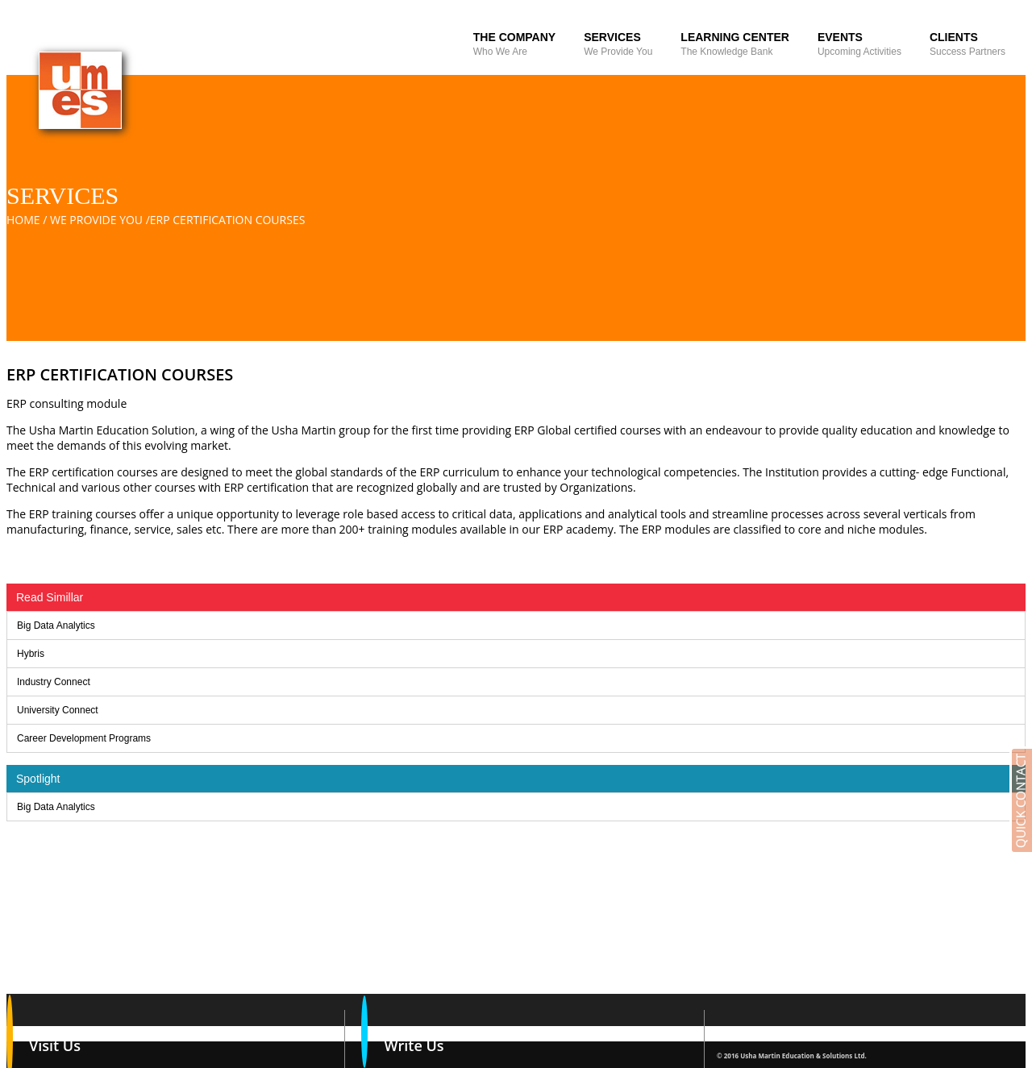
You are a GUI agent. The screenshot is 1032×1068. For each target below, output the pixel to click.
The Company (514, 44)
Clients (967, 44)
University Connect (57, 710)
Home (23, 219)
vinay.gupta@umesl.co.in (446, 1055)
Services (618, 44)
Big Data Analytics (56, 625)
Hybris (30, 653)
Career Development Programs (84, 738)
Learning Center (734, 44)
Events (859, 44)
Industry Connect (53, 682)
